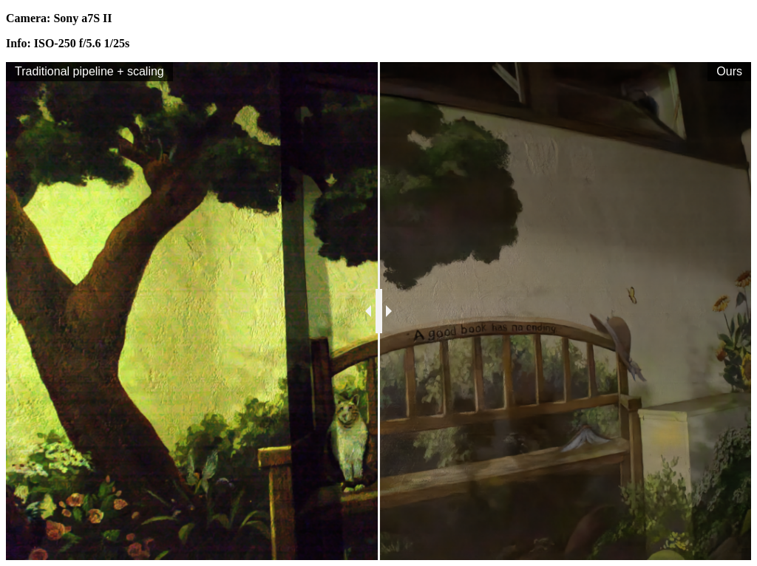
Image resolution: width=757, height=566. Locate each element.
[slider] (379, 311)
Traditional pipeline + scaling (89, 71)
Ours (729, 71)
